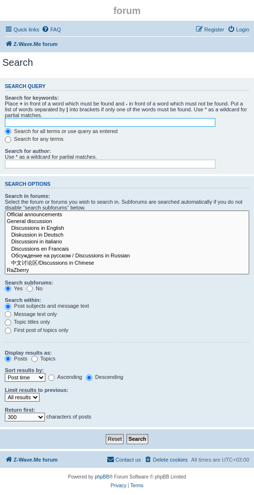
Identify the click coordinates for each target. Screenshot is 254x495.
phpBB (102, 477)
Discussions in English (127, 228)
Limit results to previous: (36, 390)
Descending (104, 377)
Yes (14, 288)
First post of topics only (37, 330)
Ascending (65, 377)
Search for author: (28, 151)
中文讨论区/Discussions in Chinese (127, 263)
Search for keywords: (32, 98)
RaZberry (127, 270)
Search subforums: (29, 282)
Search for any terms (34, 139)
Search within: (23, 300)
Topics (43, 358)
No (34, 288)
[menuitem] (51, 29)
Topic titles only (27, 322)
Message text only (31, 314)
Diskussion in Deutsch (127, 235)
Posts (16, 358)
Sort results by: (24, 370)
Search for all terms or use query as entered (61, 131)
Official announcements (127, 214)
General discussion (127, 221)
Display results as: (28, 353)
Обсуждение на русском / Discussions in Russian (127, 256)
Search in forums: (27, 196)
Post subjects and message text (47, 306)
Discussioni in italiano (127, 242)
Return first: (20, 410)
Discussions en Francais (127, 249)
